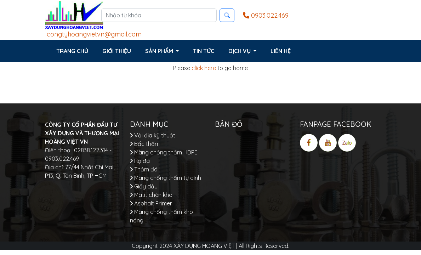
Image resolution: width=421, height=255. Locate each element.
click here (204, 68)
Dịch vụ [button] (240, 51)
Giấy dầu (144, 186)
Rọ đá (140, 160)
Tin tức (203, 51)
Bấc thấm (145, 143)
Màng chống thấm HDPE (164, 152)
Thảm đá (144, 169)
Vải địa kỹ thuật (152, 135)
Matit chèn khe (151, 194)
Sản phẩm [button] (160, 51)
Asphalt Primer (151, 203)
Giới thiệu (116, 51)
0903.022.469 (266, 15)
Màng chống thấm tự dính (165, 177)
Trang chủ (72, 51)
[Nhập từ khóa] (159, 15)
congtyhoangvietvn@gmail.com (93, 34)
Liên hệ (281, 51)
